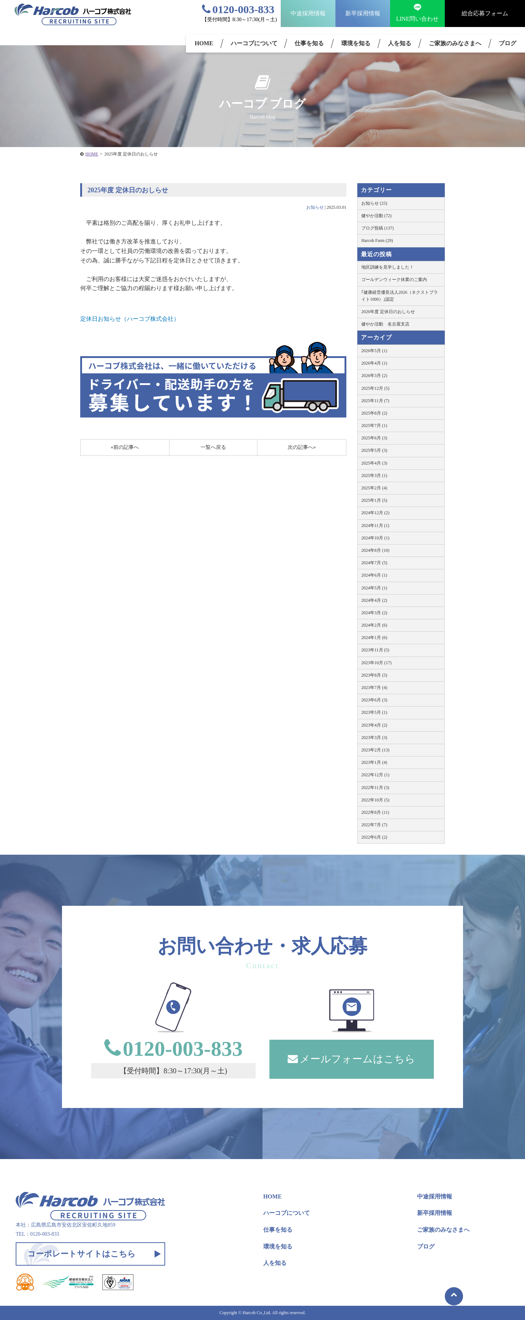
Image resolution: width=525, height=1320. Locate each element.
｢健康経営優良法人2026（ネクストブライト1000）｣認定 (399, 296)
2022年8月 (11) (375, 812)
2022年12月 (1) (375, 774)
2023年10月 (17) (376, 662)
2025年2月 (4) (374, 487)
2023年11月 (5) (375, 650)
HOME (204, 43)
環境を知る (355, 43)
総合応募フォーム (485, 13)
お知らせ (315, 207)
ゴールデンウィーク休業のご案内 (394, 279)
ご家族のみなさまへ (455, 43)
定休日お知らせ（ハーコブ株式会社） (129, 319)
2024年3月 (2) (374, 612)
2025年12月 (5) (375, 388)
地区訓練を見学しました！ (387, 267)
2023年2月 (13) (375, 750)
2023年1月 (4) (374, 762)
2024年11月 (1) (375, 525)
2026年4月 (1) (374, 363)
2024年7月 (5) (374, 562)
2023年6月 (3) (374, 700)
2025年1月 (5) (374, 500)
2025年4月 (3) (374, 463)
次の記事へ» (302, 447)
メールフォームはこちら (351, 1059)
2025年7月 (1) (374, 425)
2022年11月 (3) (375, 787)
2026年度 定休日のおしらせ (388, 311)
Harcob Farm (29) (377, 240)
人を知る (399, 43)
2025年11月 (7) (375, 400)
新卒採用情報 (362, 13)
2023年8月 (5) (374, 675)
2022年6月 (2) (374, 837)
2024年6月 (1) (374, 575)
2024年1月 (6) (374, 637)
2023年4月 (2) (374, 725)
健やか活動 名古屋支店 (385, 324)
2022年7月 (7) (374, 824)
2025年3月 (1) (374, 475)
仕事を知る (309, 43)
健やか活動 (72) (376, 215)
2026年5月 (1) (374, 350)
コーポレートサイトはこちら (81, 1253)
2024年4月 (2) (374, 600)
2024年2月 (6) (374, 625)
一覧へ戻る (213, 447)
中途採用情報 (308, 13)
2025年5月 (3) (374, 450)
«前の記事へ (125, 447)
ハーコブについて (254, 43)
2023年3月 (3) (374, 737)
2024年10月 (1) (375, 537)
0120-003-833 (238, 9)
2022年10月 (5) (375, 800)
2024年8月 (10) (375, 550)
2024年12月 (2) (375, 512)
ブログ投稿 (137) (377, 228)
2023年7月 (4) (374, 687)
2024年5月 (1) (374, 587)
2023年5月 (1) (374, 712)
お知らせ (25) (374, 203)
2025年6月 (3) (374, 437)
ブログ (426, 1246)
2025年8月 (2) (374, 413)
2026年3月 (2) (374, 375)
